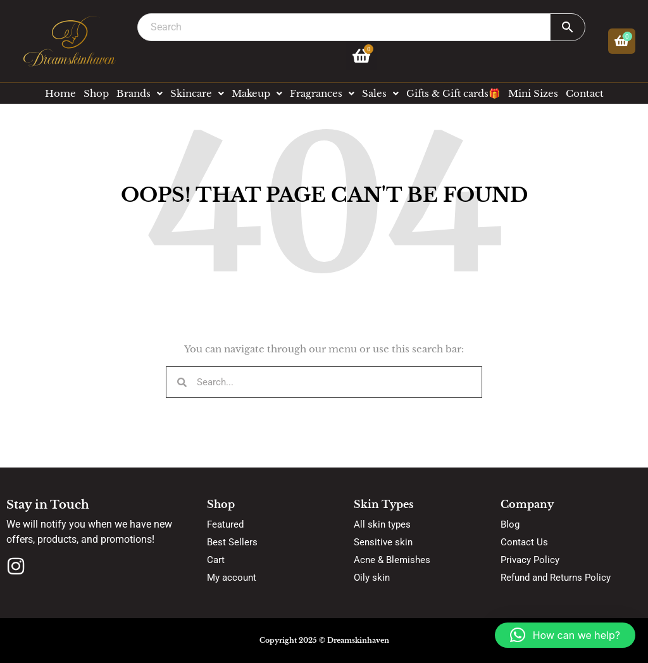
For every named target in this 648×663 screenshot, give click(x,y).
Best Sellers (232, 542)
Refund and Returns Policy (556, 577)
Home (60, 93)
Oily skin (372, 577)
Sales (380, 93)
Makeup (257, 93)
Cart (216, 560)
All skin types (382, 524)
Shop (96, 93)
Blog (510, 524)
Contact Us (524, 542)
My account (231, 577)
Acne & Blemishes (392, 560)
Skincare (197, 93)
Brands (139, 93)
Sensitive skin (383, 542)
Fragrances (322, 93)
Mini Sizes (533, 93)
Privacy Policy (530, 560)
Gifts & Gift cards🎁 (453, 93)
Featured (225, 524)
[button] (565, 635)
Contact (585, 93)
